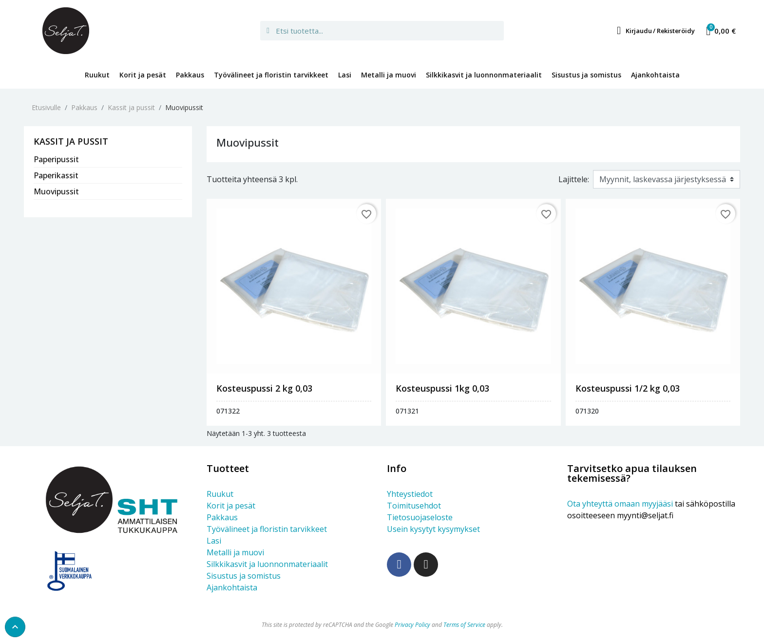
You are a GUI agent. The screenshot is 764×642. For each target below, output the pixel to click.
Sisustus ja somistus (586, 74)
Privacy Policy (412, 625)
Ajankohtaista (655, 74)
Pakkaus (190, 74)
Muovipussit (56, 191)
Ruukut (97, 74)
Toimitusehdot (414, 505)
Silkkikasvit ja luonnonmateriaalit (484, 74)
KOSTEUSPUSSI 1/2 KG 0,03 (627, 388)
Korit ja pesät (142, 74)
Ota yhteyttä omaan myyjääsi (620, 503)
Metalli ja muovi (388, 74)
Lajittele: (573, 179)
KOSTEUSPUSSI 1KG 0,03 (442, 388)
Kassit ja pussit (71, 141)
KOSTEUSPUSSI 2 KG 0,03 (264, 388)
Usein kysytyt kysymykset (433, 529)
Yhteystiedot (410, 494)
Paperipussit (56, 159)
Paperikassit (56, 175)
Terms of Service (464, 625)
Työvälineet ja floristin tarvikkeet (271, 74)
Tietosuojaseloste (420, 517)
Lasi (344, 74)
